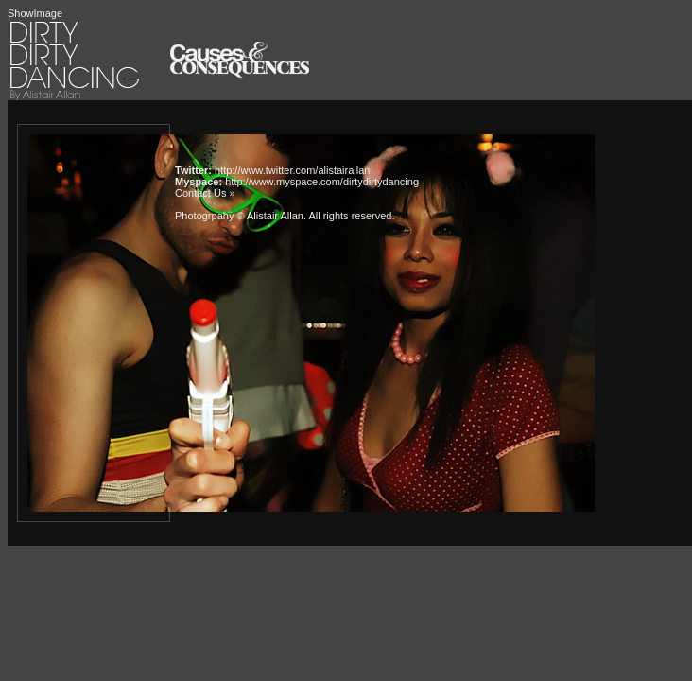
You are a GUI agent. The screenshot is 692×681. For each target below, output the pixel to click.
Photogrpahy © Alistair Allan (239, 215)
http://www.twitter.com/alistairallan (292, 170)
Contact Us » (205, 193)
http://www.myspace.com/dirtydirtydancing (322, 181)
